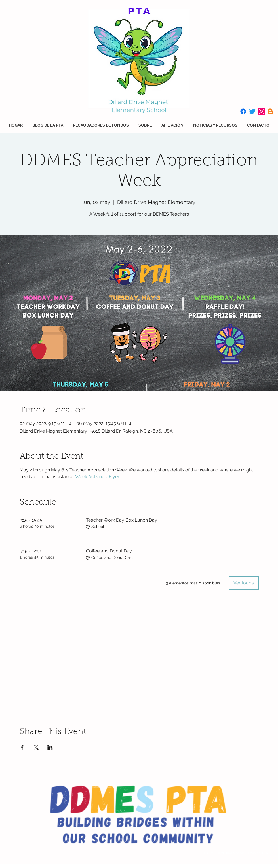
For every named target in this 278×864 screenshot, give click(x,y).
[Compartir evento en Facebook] (22, 747)
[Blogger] (270, 111)
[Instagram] (261, 111)
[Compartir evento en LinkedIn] (50, 747)
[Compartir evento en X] (36, 747)
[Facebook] (243, 111)
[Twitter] (252, 111)
